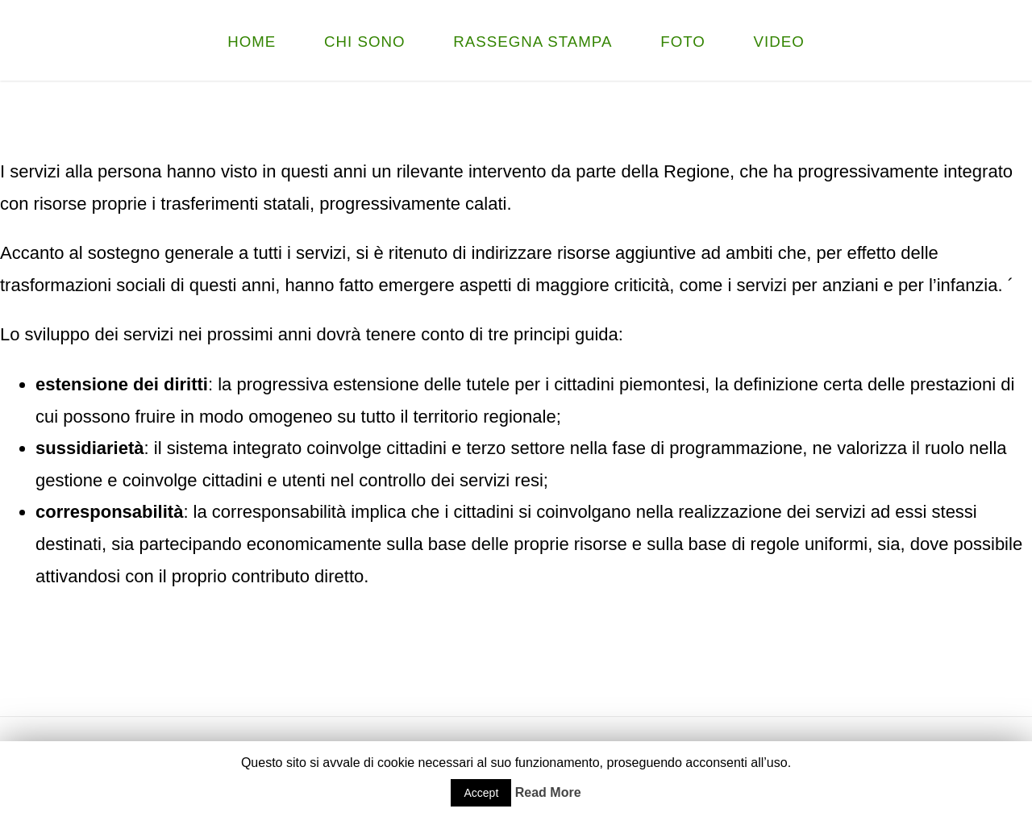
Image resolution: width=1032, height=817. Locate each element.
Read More (548, 792)
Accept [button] (481, 792)
